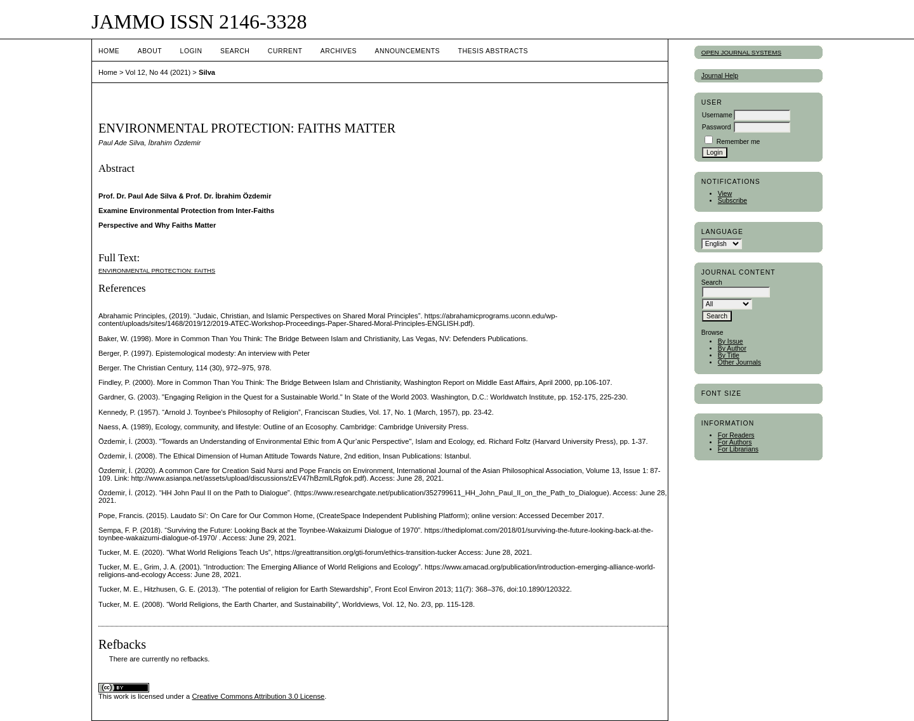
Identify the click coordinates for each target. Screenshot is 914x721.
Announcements (407, 51)
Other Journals (739, 362)
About (150, 51)
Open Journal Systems (741, 52)
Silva (207, 72)
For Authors (735, 442)
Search (234, 51)
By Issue (730, 341)
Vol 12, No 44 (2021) (158, 72)
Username (717, 115)
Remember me (738, 141)
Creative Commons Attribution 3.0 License (258, 696)
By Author (732, 348)
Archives (339, 51)
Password (716, 127)
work (121, 696)
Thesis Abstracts (493, 51)
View (725, 193)
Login (191, 51)
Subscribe (732, 200)
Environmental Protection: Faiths (156, 270)
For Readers (736, 435)
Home (108, 51)
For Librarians (738, 449)
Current (285, 51)
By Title (728, 355)
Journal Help (719, 75)
